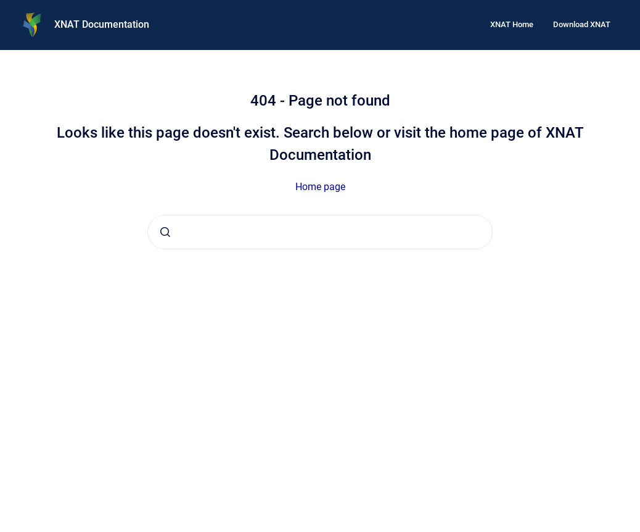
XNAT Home (511, 24)
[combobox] (320, 232)
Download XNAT (581, 24)
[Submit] (165, 232)
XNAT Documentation (101, 24)
